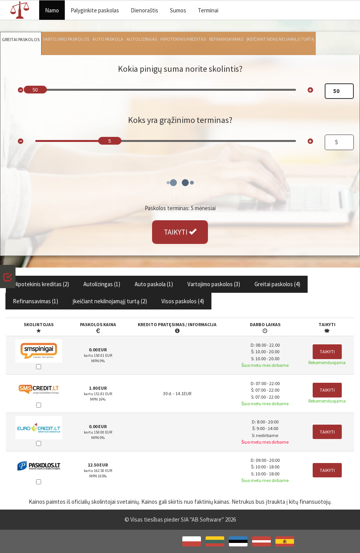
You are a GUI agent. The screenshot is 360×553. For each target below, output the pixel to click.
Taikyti (327, 351)
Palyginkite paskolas (95, 10)
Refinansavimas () (35, 301)
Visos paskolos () (182, 301)
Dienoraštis (144, 10)
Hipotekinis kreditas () (41, 284)
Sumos (178, 10)
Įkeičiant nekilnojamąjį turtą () (110, 301)
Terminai (208, 10)
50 (35, 90)
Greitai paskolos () (277, 284)
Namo (52, 10)
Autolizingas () (101, 284)
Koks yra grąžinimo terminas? (180, 119)
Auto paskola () (154, 284)
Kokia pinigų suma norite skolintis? (180, 68)
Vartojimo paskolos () (213, 284)
